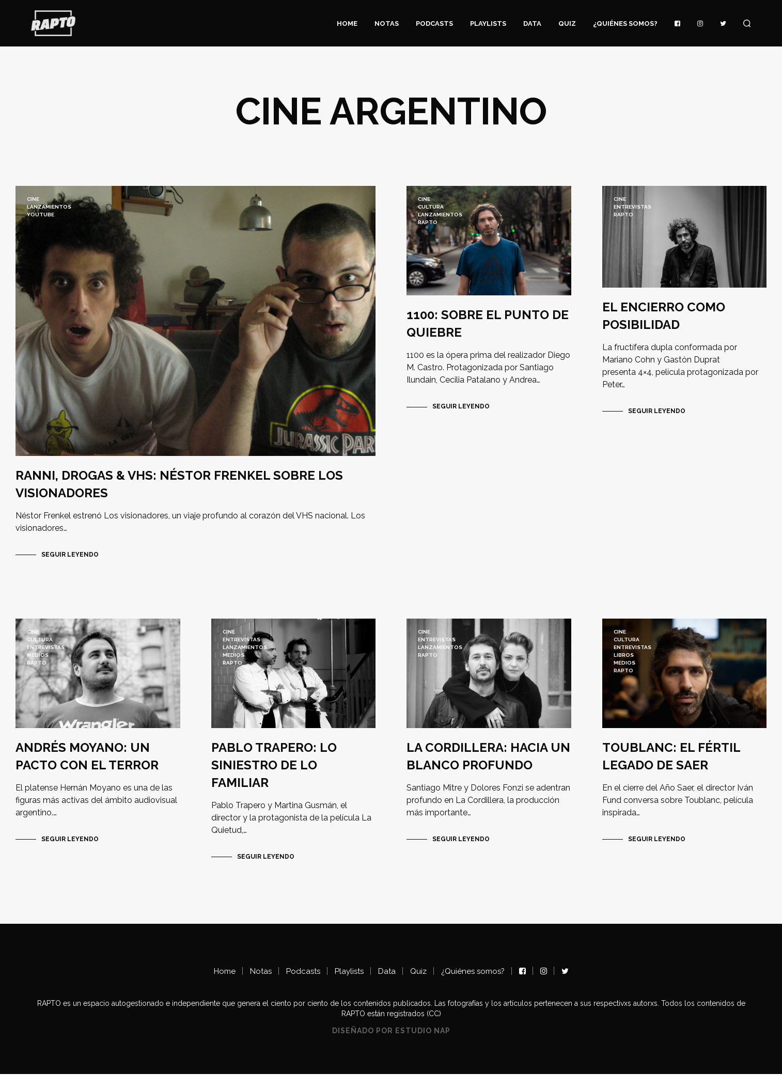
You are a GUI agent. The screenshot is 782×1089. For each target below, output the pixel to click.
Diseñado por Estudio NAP (391, 1045)
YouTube (40, 214)
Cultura (431, 207)
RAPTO (427, 222)
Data (532, 23)
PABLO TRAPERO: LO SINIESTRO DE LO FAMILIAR (274, 779)
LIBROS (624, 662)
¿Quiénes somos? (625, 23)
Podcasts (434, 23)
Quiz (567, 23)
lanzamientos (49, 207)
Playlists (488, 23)
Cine (33, 199)
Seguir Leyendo (70, 561)
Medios (38, 662)
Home (347, 23)
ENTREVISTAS (632, 207)
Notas (386, 23)
